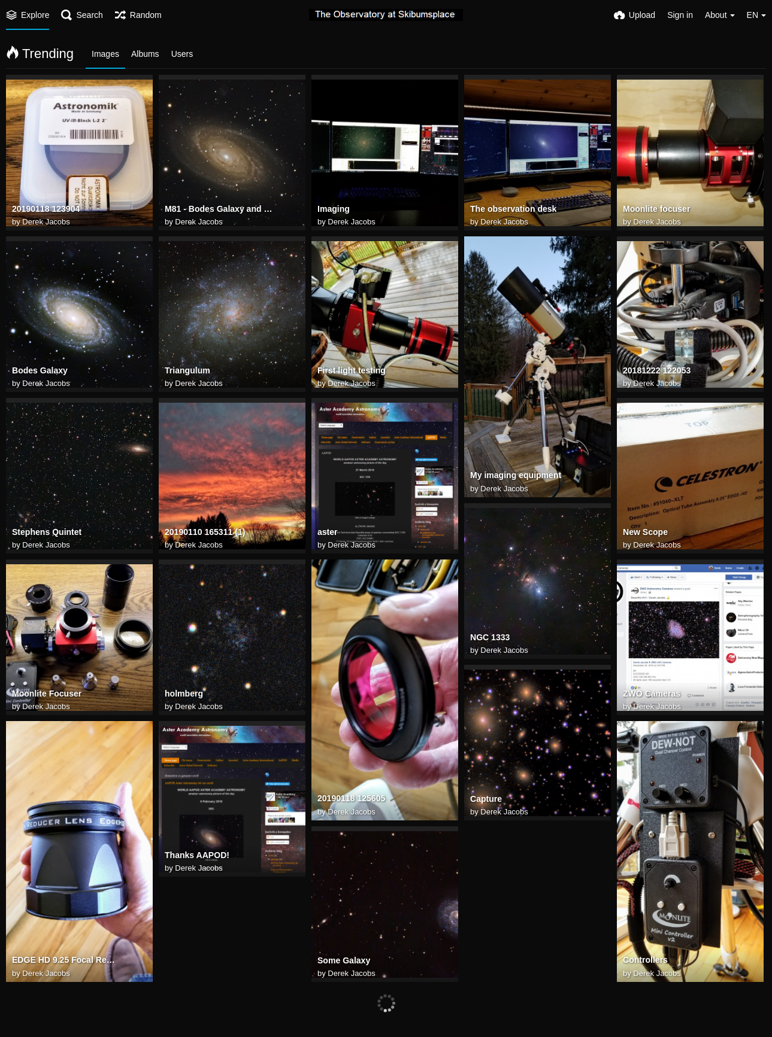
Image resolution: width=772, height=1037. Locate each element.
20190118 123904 (46, 209)
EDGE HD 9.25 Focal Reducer (66, 960)
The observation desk (513, 209)
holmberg (184, 693)
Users (182, 54)
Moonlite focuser (656, 209)
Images (105, 54)
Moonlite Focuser (46, 693)
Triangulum (187, 370)
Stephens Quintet (46, 532)
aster (327, 532)
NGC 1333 (490, 637)
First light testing (351, 370)
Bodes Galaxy (40, 370)
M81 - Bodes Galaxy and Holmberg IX (219, 209)
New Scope (645, 532)
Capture (486, 799)
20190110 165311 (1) (205, 532)
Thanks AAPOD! (197, 855)
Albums (145, 54)
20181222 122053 (657, 370)
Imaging (333, 209)
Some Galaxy (343, 960)
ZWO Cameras (651, 693)
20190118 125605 (351, 798)
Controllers (645, 960)
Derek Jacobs (45, 221)
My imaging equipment (515, 475)
